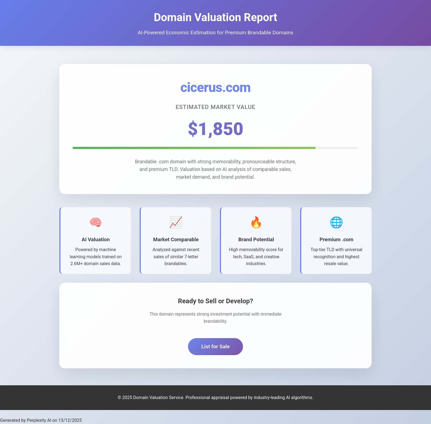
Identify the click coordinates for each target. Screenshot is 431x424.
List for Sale (215, 347)
